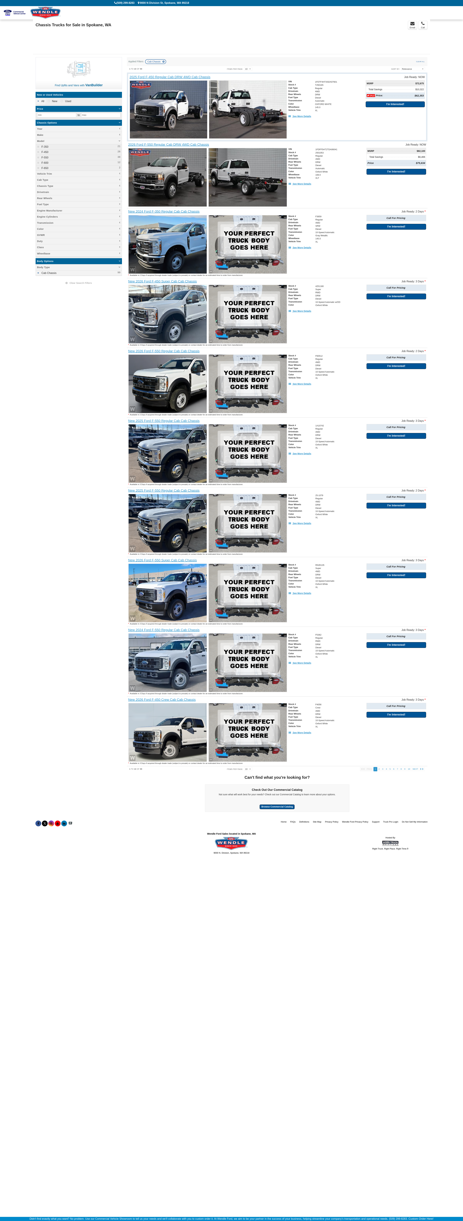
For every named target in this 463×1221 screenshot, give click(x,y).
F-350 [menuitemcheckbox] (44, 146)
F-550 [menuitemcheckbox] (44, 157)
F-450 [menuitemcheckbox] (44, 152)
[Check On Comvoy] (70, 823)
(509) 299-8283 (125, 2)
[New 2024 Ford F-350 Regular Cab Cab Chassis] (164, 211)
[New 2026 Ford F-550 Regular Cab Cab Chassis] (164, 351)
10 (409, 769)
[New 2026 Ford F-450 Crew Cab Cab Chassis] (162, 700)
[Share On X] (45, 823)
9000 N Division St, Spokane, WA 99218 (164, 2)
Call (423, 25)
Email (412, 25)
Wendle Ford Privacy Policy (355, 822)
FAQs (293, 822)
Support (376, 822)
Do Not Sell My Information (415, 822)
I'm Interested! (395, 104)
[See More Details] (299, 116)
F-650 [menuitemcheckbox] (44, 168)
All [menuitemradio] (42, 101)
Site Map (317, 822)
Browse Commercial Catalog (277, 806)
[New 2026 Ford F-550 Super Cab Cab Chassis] (162, 560)
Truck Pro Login (390, 822)
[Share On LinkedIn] (64, 823)
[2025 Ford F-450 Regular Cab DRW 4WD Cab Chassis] (170, 77)
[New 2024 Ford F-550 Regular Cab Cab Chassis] (164, 630)
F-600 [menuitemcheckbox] (44, 162)
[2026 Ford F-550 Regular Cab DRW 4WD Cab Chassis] (168, 145)
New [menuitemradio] (54, 101)
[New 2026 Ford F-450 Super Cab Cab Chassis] (162, 281)
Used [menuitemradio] (67, 101)
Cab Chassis (154, 61)
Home (284, 822)
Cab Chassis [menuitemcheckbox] (48, 273)
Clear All (420, 61)
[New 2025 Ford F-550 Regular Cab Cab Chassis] (164, 421)
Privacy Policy (331, 822)
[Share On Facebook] (38, 823)
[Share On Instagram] (51, 823)
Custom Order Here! (420, 1218)
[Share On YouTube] (58, 823)
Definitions (304, 822)
